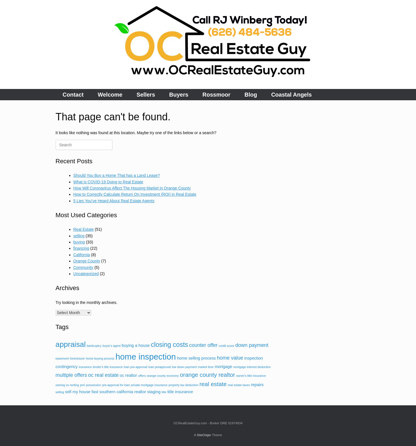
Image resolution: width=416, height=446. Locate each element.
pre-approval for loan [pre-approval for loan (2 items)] (116, 385)
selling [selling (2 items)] (60, 392)
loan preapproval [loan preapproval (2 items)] (159, 367)
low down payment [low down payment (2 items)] (184, 367)
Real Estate (83, 229)
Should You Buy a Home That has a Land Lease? (116, 175)
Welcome (110, 95)
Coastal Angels (291, 95)
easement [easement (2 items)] (62, 358)
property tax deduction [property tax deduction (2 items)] (183, 385)
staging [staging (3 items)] (153, 392)
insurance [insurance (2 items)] (85, 367)
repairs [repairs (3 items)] (257, 384)
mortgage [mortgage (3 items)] (223, 366)
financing (81, 248)
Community (83, 267)
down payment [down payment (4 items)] (251, 345)
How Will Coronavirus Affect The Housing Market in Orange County (132, 188)
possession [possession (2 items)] (93, 385)
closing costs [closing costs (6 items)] (169, 344)
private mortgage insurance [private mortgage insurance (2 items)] (149, 385)
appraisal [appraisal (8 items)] (71, 344)
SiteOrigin (204, 435)
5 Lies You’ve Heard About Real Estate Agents (113, 201)
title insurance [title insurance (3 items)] (180, 392)
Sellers (145, 95)
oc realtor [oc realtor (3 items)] (128, 375)
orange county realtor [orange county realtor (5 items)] (207, 374)
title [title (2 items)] (164, 392)
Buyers (178, 95)
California (81, 255)
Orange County (86, 261)
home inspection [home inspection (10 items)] (146, 356)
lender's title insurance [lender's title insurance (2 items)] (108, 367)
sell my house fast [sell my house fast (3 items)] (81, 392)
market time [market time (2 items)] (206, 367)
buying (79, 242)
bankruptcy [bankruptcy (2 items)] (94, 345)
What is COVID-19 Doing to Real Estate (108, 182)
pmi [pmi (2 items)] (82, 385)
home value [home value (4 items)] (230, 358)
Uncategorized (86, 273)
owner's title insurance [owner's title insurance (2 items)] (251, 375)
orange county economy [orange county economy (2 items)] (163, 375)
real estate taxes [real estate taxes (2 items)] (239, 385)
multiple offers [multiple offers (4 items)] (71, 375)
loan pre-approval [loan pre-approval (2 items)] (135, 367)
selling (79, 236)
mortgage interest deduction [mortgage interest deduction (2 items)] (252, 367)
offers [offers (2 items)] (141, 375)
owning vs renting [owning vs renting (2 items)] (67, 385)
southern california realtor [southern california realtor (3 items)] (122, 392)
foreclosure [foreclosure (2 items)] (77, 358)
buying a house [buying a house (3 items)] (136, 345)
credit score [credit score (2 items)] (226, 345)
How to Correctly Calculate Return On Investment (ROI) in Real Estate (135, 194)
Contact (73, 95)
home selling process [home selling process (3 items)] (196, 358)
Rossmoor (216, 95)
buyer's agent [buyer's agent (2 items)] (112, 345)
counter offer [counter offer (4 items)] (203, 345)
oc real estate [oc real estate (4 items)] (103, 375)
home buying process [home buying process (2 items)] (100, 358)
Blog (251, 95)
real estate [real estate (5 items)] (212, 384)
